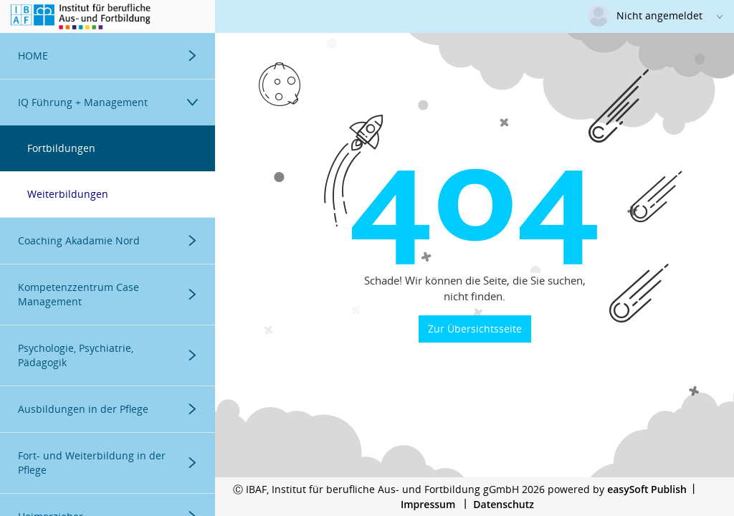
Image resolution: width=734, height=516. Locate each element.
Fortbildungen (61, 148)
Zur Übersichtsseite (475, 328)
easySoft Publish (647, 489)
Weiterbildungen (67, 194)
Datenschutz (503, 504)
